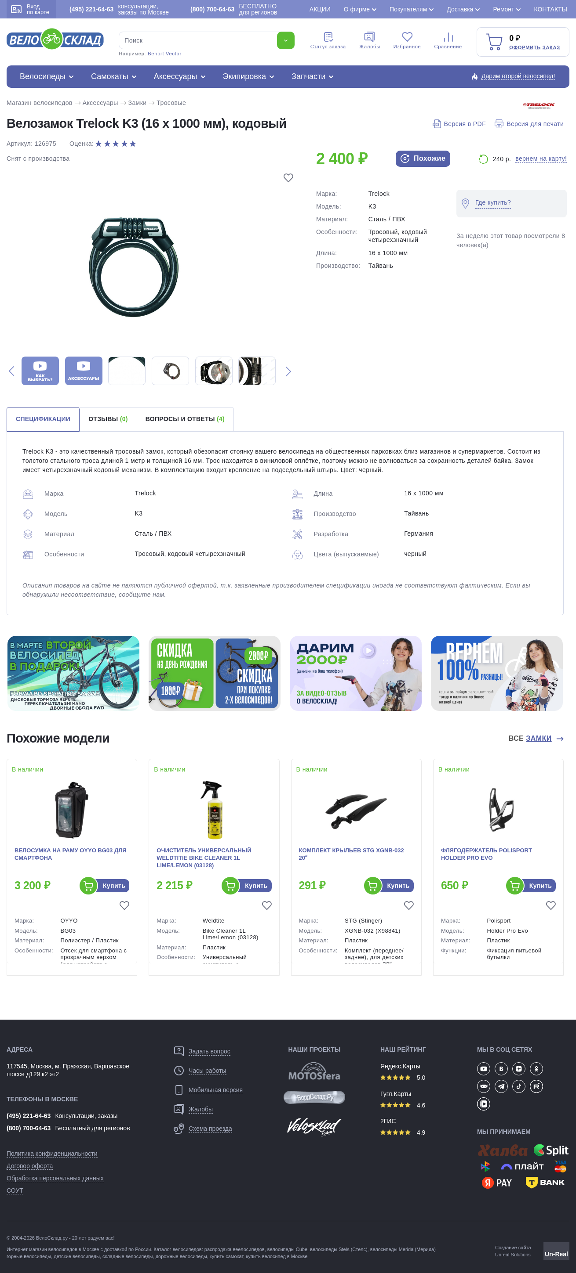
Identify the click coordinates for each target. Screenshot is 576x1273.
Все (531, 738)
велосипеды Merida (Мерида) (403, 1249)
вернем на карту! (541, 158)
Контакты (550, 9)
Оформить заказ (534, 47)
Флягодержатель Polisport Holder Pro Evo (486, 854)
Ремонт (503, 9)
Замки (137, 102)
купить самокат (226, 1256)
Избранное (407, 40)
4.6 (402, 1105)
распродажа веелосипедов (234, 1249)
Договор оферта (30, 1165)
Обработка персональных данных (55, 1178)
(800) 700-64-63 (29, 1128)
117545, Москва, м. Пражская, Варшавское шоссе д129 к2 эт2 (68, 1070)
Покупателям (408, 9)
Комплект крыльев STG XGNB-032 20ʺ (351, 854)
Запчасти (308, 76)
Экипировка (244, 76)
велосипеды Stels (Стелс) (338, 1249)
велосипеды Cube (287, 1249)
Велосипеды (43, 76)
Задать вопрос (209, 1051)
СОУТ (15, 1190)
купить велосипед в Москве (276, 1256)
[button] (11, 371)
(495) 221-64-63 (29, 1115)
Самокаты (109, 76)
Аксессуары (175, 76)
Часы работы (207, 1070)
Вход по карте (30, 9)
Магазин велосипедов (40, 102)
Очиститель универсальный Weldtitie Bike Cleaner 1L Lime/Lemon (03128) (204, 858)
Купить (114, 885)
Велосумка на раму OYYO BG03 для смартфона (71, 854)
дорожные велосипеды (181, 1256)
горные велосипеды (29, 1256)
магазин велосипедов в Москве (64, 1249)
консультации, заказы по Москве (119, 9)
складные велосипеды (127, 1256)
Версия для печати (529, 123)
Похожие (423, 158)
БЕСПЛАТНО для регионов (233, 9)
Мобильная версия (216, 1089)
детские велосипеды (77, 1256)
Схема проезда (210, 1128)
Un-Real (556, 1254)
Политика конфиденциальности (52, 1153)
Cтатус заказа (328, 40)
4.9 (402, 1132)
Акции (320, 9)
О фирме (357, 9)
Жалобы (369, 40)
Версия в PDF (459, 123)
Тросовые (171, 102)
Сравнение (448, 40)
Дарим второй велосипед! (518, 75)
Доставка (460, 9)
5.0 (402, 1077)
